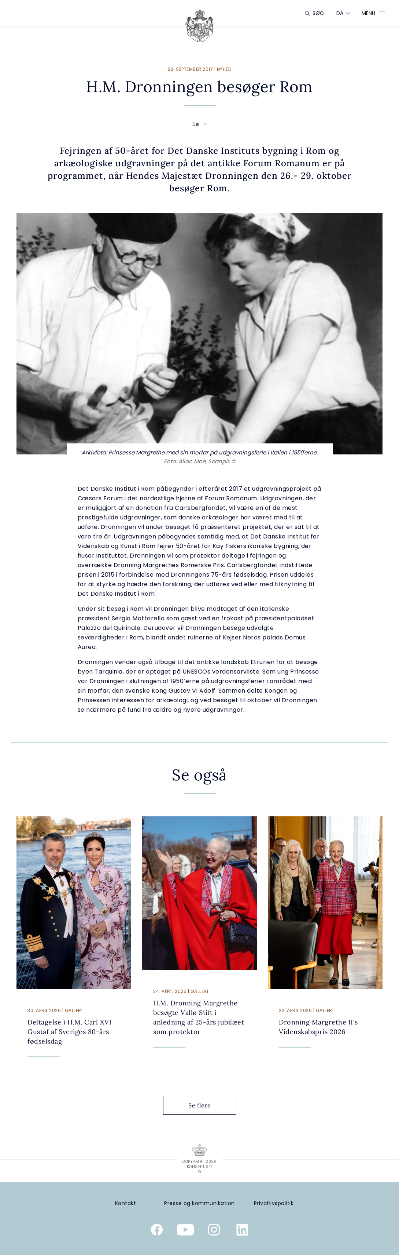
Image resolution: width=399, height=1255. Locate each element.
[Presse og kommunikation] (199, 1203)
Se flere (205, 1105)
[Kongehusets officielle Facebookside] (157, 1231)
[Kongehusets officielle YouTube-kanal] (185, 1231)
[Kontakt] (125, 1203)
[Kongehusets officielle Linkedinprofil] (242, 1231)
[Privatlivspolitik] (273, 1203)
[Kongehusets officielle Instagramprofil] (214, 1231)
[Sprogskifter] (340, 13)
